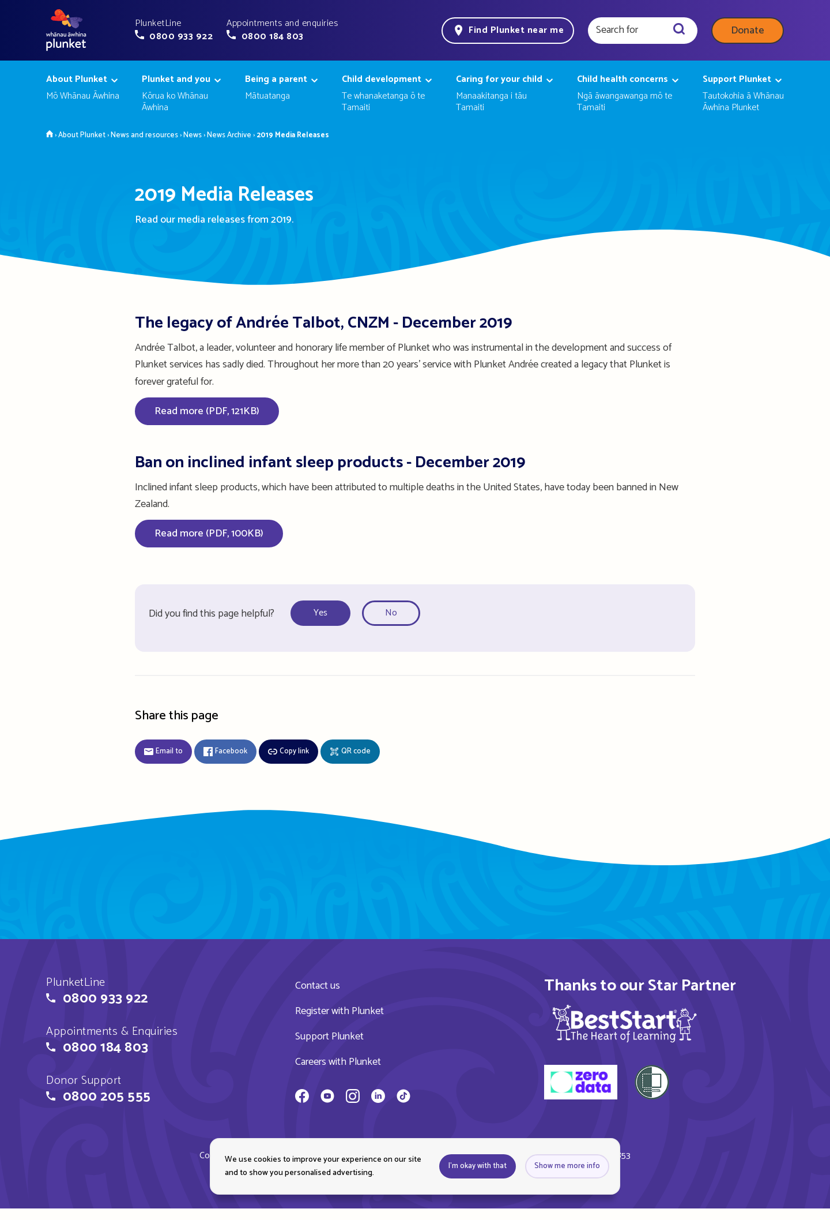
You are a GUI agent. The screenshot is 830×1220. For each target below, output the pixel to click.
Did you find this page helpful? (211, 613)
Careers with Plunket (338, 1062)
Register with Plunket (339, 1011)
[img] (624, 1023)
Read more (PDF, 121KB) (206, 411)
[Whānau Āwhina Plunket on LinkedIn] (378, 1097)
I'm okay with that (477, 1166)
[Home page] (66, 30)
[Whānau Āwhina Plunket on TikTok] (403, 1097)
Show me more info (567, 1166)
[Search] (679, 31)
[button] (174, 30)
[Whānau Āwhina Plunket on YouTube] (327, 1097)
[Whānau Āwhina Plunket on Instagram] (353, 1097)
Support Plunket (329, 1036)
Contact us (317, 985)
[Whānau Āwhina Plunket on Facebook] (302, 1097)
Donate (747, 30)
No (391, 613)
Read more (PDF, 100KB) (208, 533)
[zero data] (580, 1084)
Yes (320, 613)
